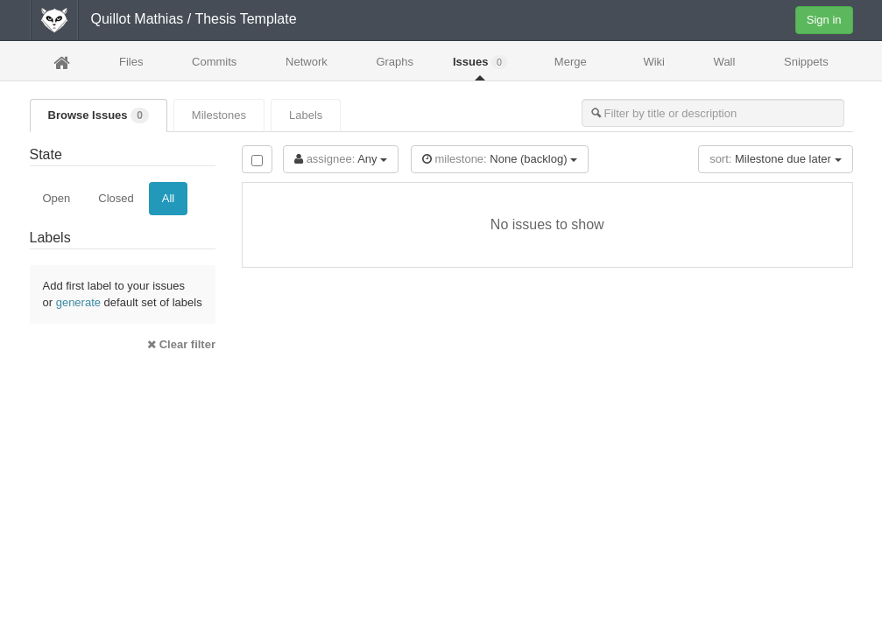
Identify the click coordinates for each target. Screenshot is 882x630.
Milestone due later (775, 158)
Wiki (654, 61)
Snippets (806, 61)
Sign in (824, 19)
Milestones (219, 115)
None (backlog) (499, 158)
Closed (115, 198)
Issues (480, 62)
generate (78, 302)
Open (57, 198)
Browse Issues (98, 115)
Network (307, 61)
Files (131, 61)
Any (340, 158)
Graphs (394, 61)
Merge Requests (570, 67)
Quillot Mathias (137, 18)
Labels (305, 115)
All (168, 198)
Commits (214, 61)
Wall (725, 61)
